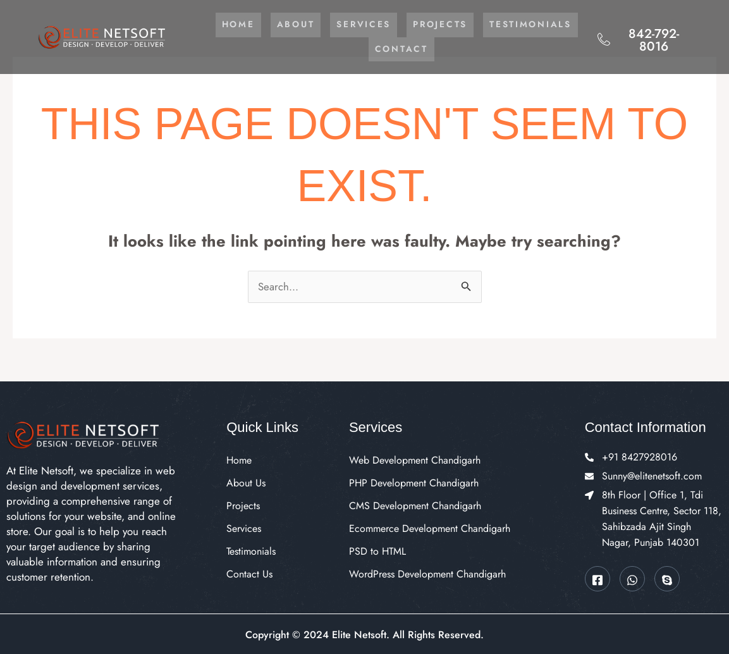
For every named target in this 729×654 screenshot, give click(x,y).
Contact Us (249, 572)
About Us (246, 481)
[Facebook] (597, 577)
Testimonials (362, 48)
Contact (452, 48)
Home (288, 24)
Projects (491, 24)
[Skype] (667, 577)
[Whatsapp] (632, 577)
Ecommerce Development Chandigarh (429, 527)
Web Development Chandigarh (415, 459)
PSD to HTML (377, 550)
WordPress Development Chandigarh (427, 572)
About (346, 24)
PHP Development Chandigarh (414, 481)
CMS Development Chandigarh (415, 504)
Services (414, 24)
